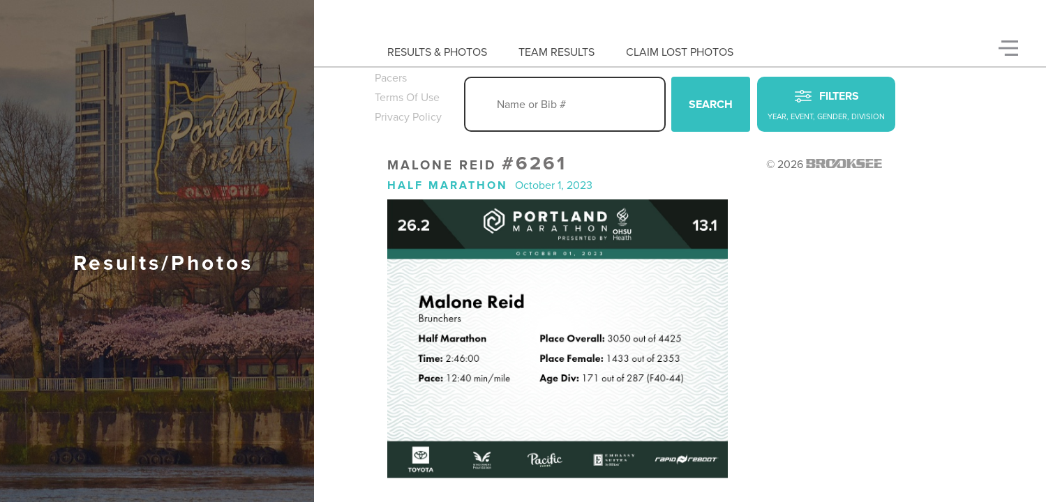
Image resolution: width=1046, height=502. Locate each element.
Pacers (391, 78)
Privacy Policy (408, 117)
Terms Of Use (407, 98)
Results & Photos (437, 52)
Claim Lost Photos (679, 52)
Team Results (556, 52)
